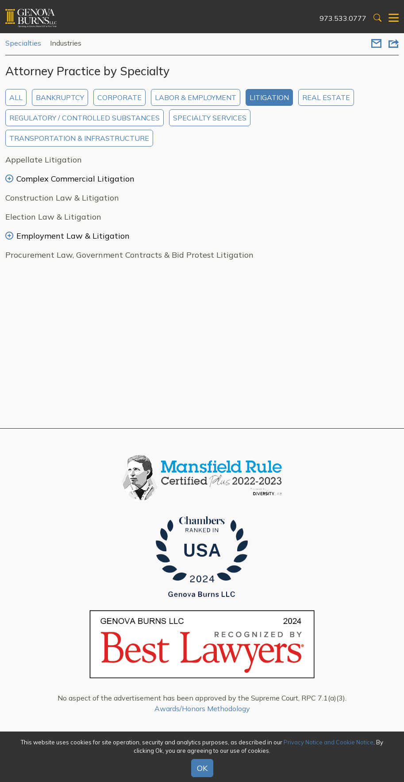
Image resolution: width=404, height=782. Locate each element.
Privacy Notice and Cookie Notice (328, 742)
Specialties (23, 43)
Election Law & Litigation (53, 217)
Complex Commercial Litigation (70, 179)
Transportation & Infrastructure (79, 138)
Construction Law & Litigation (62, 198)
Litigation (269, 97)
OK (202, 768)
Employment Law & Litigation (67, 236)
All (16, 97)
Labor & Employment (195, 97)
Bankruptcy (60, 97)
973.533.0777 (342, 18)
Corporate (119, 97)
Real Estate (326, 97)
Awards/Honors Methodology (202, 708)
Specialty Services (209, 117)
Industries (65, 43)
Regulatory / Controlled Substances (84, 117)
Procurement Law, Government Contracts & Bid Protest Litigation (129, 255)
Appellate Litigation (43, 160)
